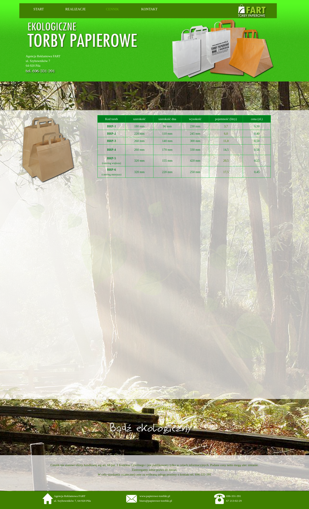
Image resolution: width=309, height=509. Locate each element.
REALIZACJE (75, 9)
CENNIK (112, 9)
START (38, 9)
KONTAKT (149, 9)
